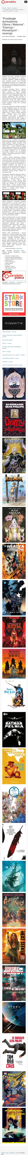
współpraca (12, 1152)
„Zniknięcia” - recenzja (7, 361)
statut (7, 1152)
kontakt (17, 1152)
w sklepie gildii (18, 248)
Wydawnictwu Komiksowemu (16, 282)
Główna (4, 8)
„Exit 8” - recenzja (6, 351)
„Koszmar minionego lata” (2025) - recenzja (12, 365)
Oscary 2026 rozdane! (7, 340)
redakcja (3, 1152)
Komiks (9, 8)
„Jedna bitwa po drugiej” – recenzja (10, 358)
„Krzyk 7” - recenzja (6, 343)
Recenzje (14, 8)
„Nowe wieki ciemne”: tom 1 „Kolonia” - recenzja (13, 355)
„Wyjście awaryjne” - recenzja (9, 331)
